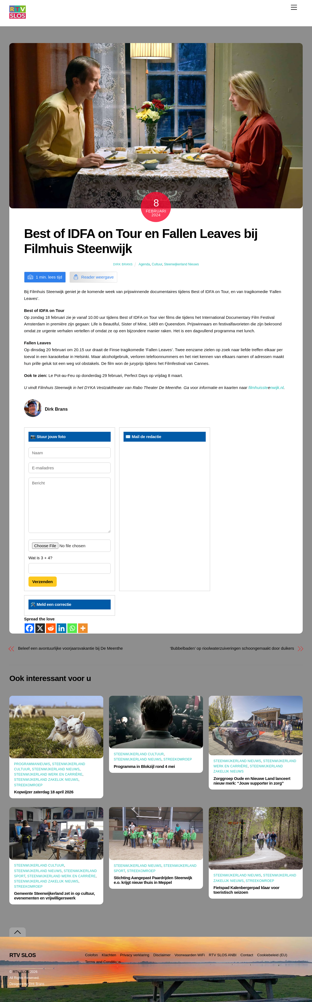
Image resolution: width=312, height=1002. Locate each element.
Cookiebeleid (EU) (272, 955)
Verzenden (42, 581)
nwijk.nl (277, 387)
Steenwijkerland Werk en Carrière (48, 774)
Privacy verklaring (135, 955)
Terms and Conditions (103, 962)
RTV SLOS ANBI (222, 955)
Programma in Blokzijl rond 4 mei (144, 766)
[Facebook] (29, 628)
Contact (247, 955)
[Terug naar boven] (17, 932)
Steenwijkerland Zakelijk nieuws (46, 780)
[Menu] (293, 7)
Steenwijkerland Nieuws (181, 264)
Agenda (144, 264)
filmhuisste (258, 387)
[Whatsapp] (72, 628)
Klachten (109, 955)
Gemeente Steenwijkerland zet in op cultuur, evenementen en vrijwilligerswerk (54, 895)
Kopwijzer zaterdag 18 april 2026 (43, 792)
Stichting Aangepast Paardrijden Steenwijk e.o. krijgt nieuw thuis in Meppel (153, 880)
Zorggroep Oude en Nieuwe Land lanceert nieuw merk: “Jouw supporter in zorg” (251, 780)
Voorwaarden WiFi (189, 955)
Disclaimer (162, 955)
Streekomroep (28, 785)
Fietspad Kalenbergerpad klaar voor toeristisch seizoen (246, 890)
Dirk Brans (123, 264)
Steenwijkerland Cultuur (139, 754)
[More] (83, 628)
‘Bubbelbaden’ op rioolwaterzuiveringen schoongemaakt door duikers (232, 648)
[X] (40, 628)
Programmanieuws (32, 764)
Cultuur (157, 264)
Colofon (91, 955)
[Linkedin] (61, 628)
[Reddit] (51, 628)
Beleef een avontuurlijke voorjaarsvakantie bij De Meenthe (70, 648)
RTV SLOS (21, 972)
